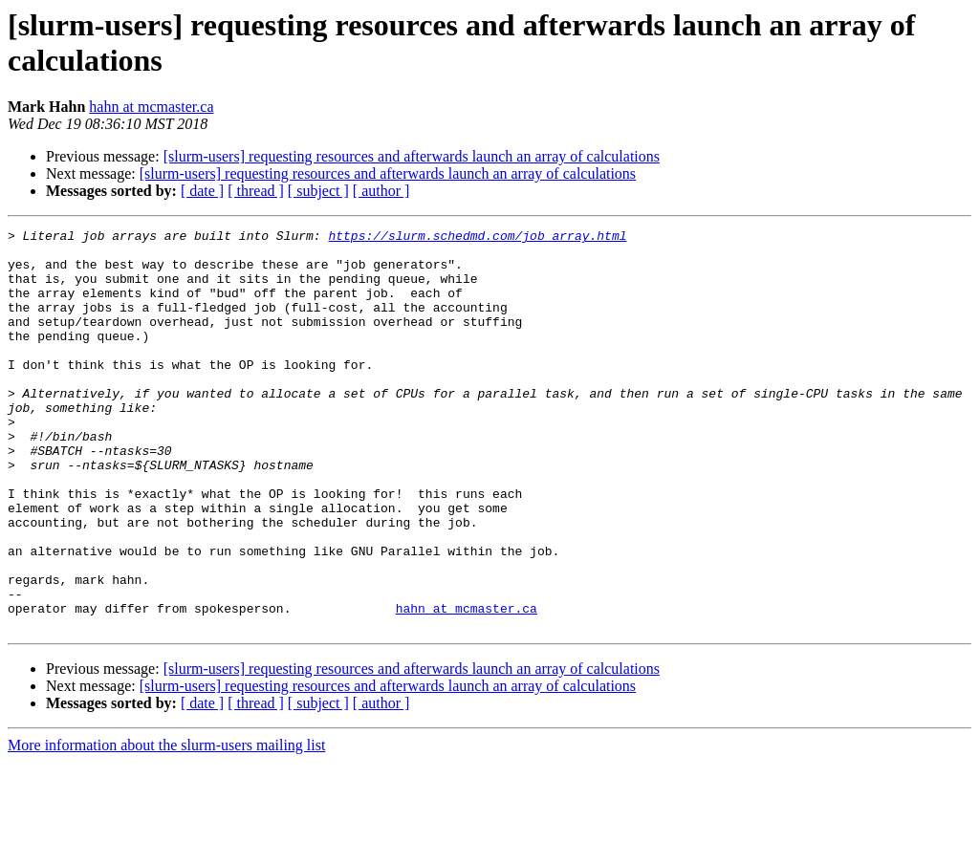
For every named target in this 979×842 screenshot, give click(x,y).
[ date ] (202, 191)
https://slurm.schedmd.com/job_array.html (477, 238)
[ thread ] (256, 191)
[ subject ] (318, 191)
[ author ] (381, 191)
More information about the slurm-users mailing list (166, 825)
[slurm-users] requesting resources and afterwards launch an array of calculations (411, 156)
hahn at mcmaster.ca (151, 106)
